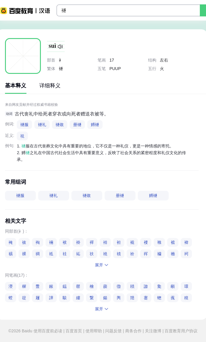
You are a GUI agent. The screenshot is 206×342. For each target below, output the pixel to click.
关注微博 (153, 331)
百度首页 (73, 331)
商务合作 (133, 331)
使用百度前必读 (48, 331)
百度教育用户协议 (181, 331)
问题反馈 (113, 331)
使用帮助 (93, 331)
